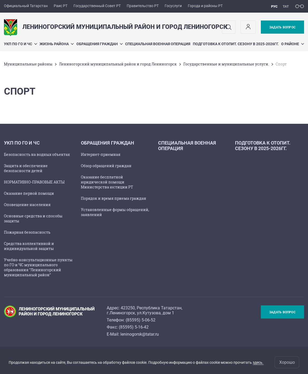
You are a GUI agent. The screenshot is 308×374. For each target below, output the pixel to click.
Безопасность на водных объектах (37, 154)
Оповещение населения (27, 204)
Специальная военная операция (157, 44)
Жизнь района (57, 44)
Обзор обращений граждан (106, 165)
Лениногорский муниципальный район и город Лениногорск (118, 64)
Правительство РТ (143, 6)
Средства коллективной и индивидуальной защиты (29, 246)
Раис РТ (60, 6)
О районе (292, 44)
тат (286, 6)
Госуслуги (173, 6)
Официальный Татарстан (26, 6)
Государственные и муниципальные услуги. (226, 64)
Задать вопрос (282, 27)
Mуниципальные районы (28, 64)
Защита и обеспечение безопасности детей (26, 168)
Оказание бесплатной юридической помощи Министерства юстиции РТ (107, 182)
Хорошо (287, 362)
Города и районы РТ (205, 6)
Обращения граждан (99, 44)
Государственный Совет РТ (97, 6)
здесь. (258, 362)
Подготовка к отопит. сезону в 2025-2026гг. (236, 44)
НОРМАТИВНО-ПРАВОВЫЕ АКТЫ (34, 182)
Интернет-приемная (100, 154)
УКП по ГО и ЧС (20, 44)
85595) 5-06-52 (141, 319)
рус (274, 6)
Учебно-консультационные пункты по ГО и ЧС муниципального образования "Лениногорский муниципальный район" (38, 267)
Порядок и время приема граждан (113, 198)
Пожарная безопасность (27, 232)
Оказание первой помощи (29, 193)
